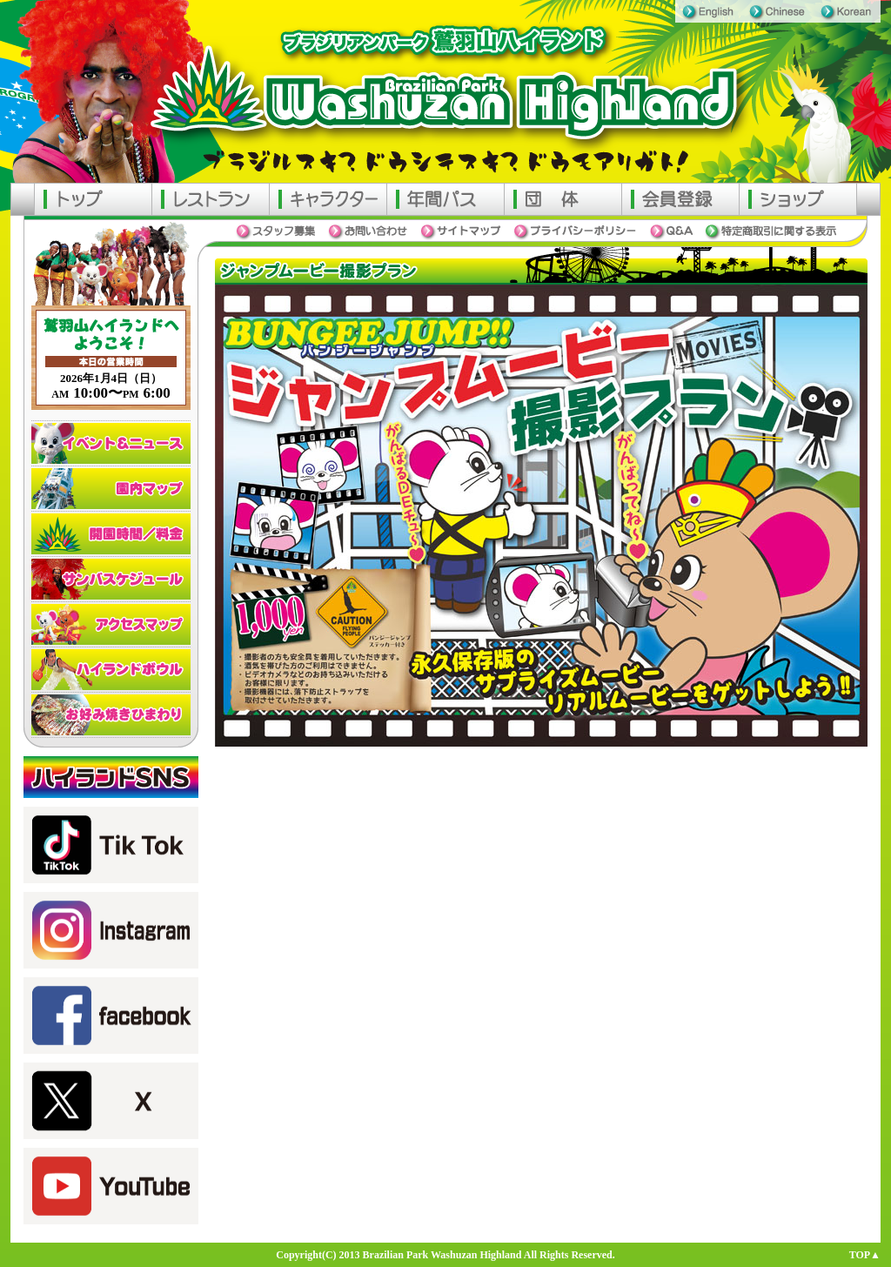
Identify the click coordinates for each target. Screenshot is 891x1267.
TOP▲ (865, 1255)
